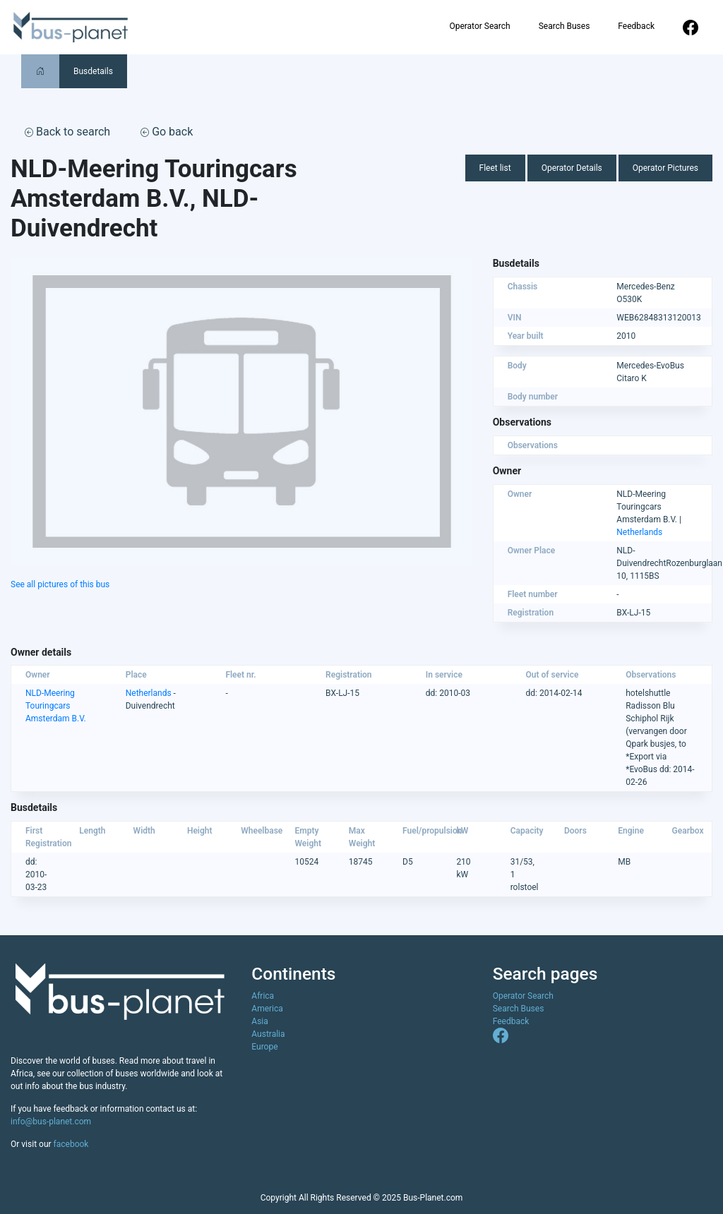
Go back (167, 131)
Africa (262, 996)
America (267, 1009)
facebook (71, 1144)
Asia (259, 1021)
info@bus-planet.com (51, 1121)
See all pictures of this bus (60, 584)
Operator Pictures (665, 168)
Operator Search (479, 26)
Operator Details (572, 168)
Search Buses (564, 26)
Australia (268, 1034)
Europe (264, 1047)
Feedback (636, 26)
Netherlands (639, 532)
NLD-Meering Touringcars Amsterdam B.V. (55, 705)
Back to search (67, 131)
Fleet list (495, 168)
